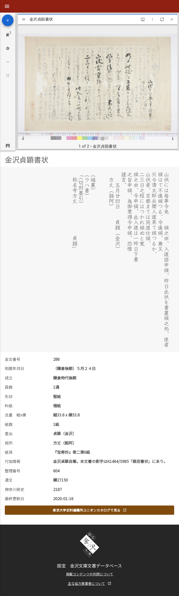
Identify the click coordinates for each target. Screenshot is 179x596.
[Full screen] (8, 75)
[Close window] (172, 19)
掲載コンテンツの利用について (89, 562)
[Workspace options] (8, 62)
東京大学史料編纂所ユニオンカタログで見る (90, 499)
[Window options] (152, 19)
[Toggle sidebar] (24, 19)
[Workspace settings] (8, 48)
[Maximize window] (162, 19)
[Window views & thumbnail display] (143, 19)
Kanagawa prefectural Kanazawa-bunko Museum (82, 586)
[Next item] (102, 139)
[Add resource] (8, 20)
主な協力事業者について (89, 572)
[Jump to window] (8, 35)
